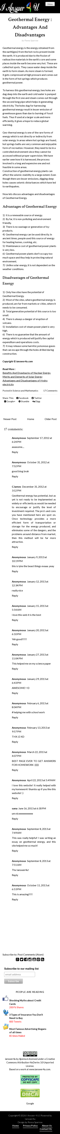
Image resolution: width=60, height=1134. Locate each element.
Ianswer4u (30, 1118)
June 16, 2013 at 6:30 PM (32, 808)
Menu (50, 4)
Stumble (24, 401)
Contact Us (46, 1129)
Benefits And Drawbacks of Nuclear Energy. (27, 372)
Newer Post (9, 418)
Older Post (51, 418)
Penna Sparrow (35, 1122)
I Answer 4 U (32, 1115)
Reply (15, 451)
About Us (47, 1125)
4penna (23, 1059)
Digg (36, 401)
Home (30, 418)
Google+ (9, 401)
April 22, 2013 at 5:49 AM (41, 780)
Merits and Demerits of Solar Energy (22, 376)
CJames (16, 486)
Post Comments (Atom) (31, 954)
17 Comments (50, 390)
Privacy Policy (30, 1125)
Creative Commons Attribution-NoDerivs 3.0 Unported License (30, 1062)
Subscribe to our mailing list (21, 968)
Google (30, 1103)
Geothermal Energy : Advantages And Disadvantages (30, 27)
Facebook (22, 398)
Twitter (37, 398)
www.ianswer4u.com (39, 1069)
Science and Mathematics (25, 390)
